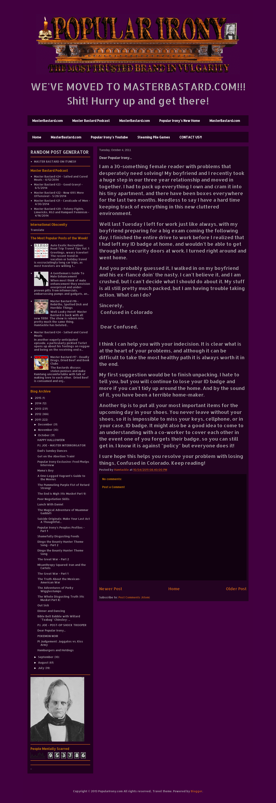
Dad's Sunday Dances (52, 450)
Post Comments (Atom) (134, 597)
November (45, 429)
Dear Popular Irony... (51, 630)
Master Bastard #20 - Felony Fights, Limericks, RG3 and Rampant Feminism (60, 210)
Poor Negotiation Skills (53, 499)
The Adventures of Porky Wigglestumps (55, 589)
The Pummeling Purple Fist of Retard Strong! (63, 486)
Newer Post (110, 588)
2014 (38, 403)
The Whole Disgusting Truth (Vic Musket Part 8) (60, 598)
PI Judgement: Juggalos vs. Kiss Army (60, 643)
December (45, 424)
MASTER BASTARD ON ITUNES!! (55, 161)
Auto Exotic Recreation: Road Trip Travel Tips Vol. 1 (69, 247)
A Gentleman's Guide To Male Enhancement (67, 274)
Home (36, 137)
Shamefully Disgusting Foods (58, 536)
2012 (38, 414)
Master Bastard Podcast (91, 120)
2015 (38, 398)
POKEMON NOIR (47, 636)
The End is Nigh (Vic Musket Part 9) (61, 493)
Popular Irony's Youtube (109, 137)
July (41, 668)
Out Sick (43, 605)
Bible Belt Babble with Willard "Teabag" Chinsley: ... (58, 618)
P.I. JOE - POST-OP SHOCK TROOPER (61, 625)
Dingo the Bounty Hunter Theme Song (60, 552)
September (46, 657)
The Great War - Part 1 (53, 573)
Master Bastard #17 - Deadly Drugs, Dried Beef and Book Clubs (69, 360)
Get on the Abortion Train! (55, 456)
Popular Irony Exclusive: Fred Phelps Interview (63, 463)
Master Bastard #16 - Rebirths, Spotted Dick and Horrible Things (69, 304)
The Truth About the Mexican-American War (58, 580)
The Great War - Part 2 (53, 559)
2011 (38, 419)
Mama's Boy (45, 470)
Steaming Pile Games (153, 137)
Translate (37, 230)
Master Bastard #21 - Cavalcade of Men (61, 200)
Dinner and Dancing (51, 611)
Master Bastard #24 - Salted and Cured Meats (61, 178)
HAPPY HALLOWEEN (51, 440)
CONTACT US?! (190, 137)
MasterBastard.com (47, 120)
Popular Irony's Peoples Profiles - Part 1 (61, 529)
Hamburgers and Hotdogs (55, 650)
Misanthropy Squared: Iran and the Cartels (61, 566)
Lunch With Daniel (50, 504)
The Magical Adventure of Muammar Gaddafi (62, 511)
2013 (38, 408)
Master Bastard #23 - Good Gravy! (57, 184)
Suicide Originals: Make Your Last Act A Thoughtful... (63, 520)
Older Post (236, 588)
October (44, 435)
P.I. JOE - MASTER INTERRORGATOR (61, 445)
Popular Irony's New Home (179, 120)
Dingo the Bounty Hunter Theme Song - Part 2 (60, 543)
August (43, 662)
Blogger (196, 791)
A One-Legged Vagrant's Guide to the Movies (61, 477)
